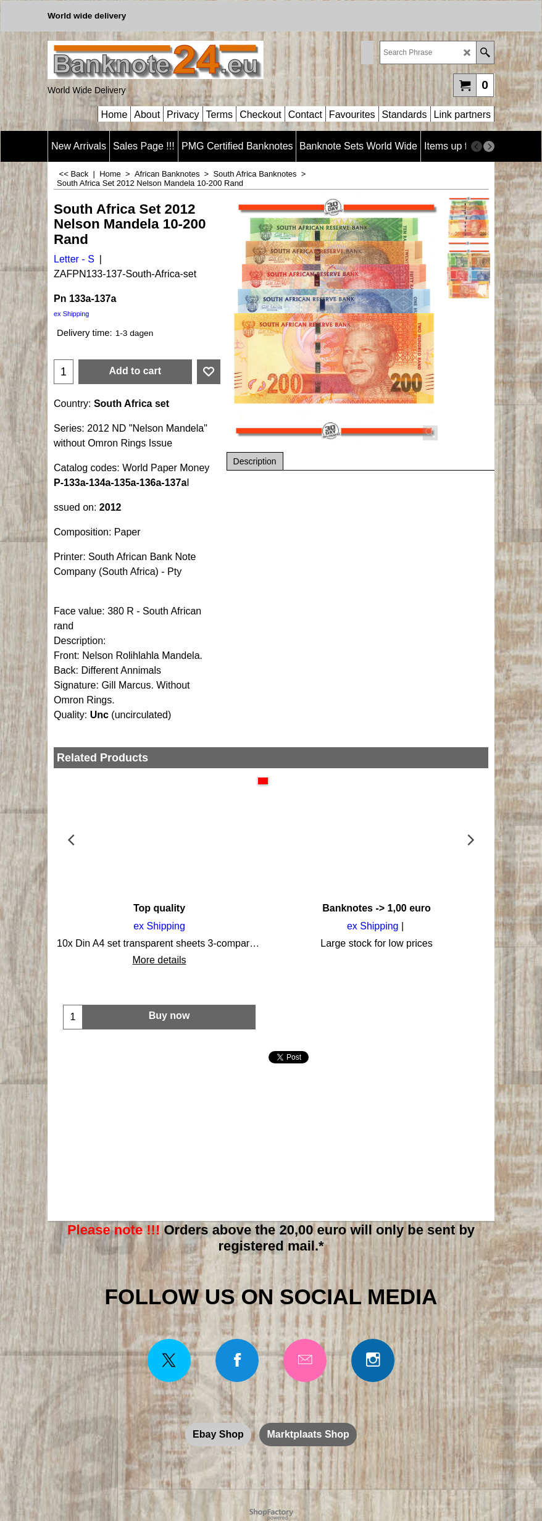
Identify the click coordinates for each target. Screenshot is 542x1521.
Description (255, 461)
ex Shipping (72, 313)
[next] (488, 146)
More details (159, 960)
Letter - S (74, 259)
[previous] (476, 146)
